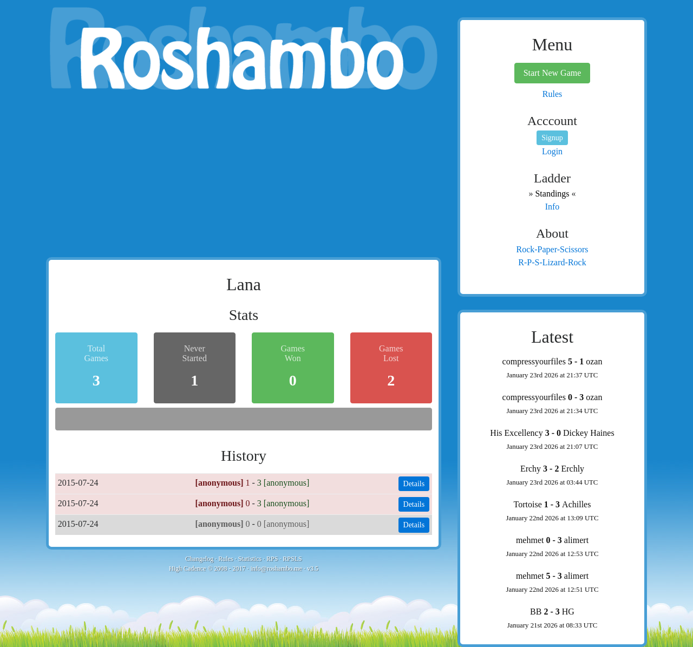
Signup (552, 138)
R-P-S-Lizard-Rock (552, 262)
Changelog (199, 559)
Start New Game (552, 72)
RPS (272, 559)
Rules (225, 559)
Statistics (249, 559)
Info (552, 206)
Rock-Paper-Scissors (553, 249)
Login (552, 151)
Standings (552, 193)
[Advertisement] (243, 176)
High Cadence (187, 568)
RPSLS (292, 559)
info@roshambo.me (276, 568)
